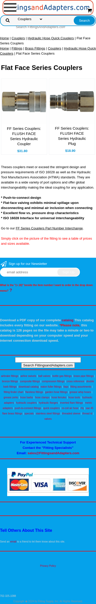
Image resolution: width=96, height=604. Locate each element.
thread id (87, 413)
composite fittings (30, 381)
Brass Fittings (35, 48)
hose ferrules (58, 397)
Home (4, 38)
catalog (67, 320)
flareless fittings (34, 392)
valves (47, 418)
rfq (82, 408)
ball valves (44, 376)
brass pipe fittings (84, 376)
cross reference (75, 381)
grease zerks (11, 397)
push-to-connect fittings (28, 408)
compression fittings (53, 381)
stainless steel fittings (48, 413)
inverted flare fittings (71, 402)
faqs (65, 386)
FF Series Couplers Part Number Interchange (49, 228)
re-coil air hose (70, 408)
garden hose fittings (56, 392)
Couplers (18, 38)
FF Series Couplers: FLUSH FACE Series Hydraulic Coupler (24, 136)
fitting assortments (80, 386)
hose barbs (26, 397)
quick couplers (51, 408)
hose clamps (42, 397)
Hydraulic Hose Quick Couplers (51, 38)
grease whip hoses (80, 392)
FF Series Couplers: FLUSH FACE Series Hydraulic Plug (72, 136)
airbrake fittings (9, 376)
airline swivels (28, 376)
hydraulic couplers (26, 402)
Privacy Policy (48, 565)
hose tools (74, 397)
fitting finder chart (13, 392)
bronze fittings (10, 381)
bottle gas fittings (62, 376)
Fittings (17, 48)
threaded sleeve (71, 413)
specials (29, 413)
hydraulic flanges (48, 402)
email (13, 541)
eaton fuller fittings (51, 386)
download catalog (29, 386)
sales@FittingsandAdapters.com (53, 453)
